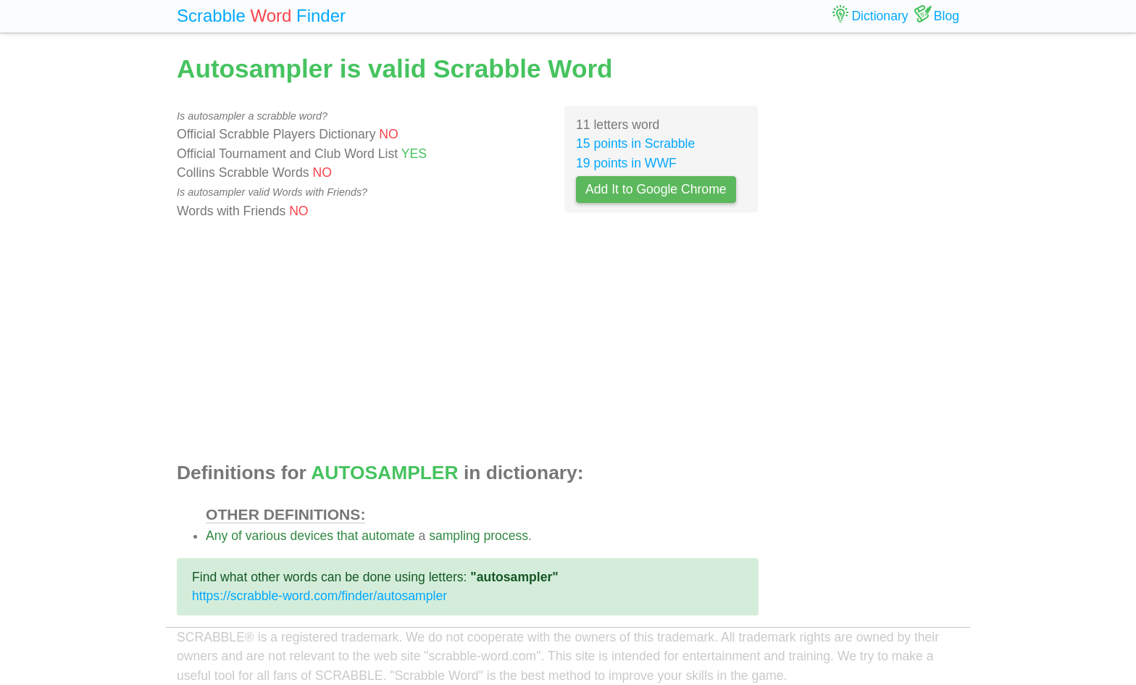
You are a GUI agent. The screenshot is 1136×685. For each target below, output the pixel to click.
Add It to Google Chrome (656, 189)
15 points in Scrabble (635, 143)
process (505, 535)
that (347, 535)
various (266, 535)
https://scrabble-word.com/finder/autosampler (319, 596)
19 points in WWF (626, 163)
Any (216, 535)
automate (388, 535)
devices (311, 535)
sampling (454, 535)
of (236, 535)
